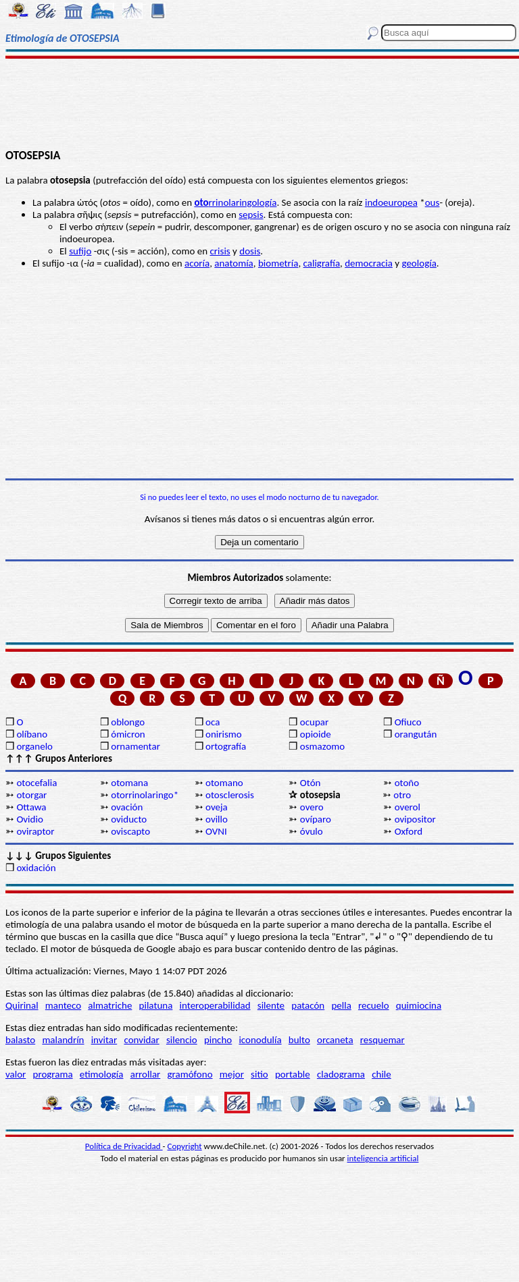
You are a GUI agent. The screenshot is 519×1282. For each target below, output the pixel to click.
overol (407, 807)
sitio (259, 1074)
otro (402, 795)
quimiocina (418, 1005)
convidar (141, 1040)
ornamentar (135, 746)
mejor (232, 1074)
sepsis (251, 214)
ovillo (216, 819)
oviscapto (130, 831)
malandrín (63, 1040)
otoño (407, 783)
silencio (181, 1040)
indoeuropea (391, 202)
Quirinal (22, 1005)
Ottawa (31, 807)
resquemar (382, 1040)
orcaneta (335, 1040)
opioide (315, 734)
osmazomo (322, 746)
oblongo (128, 722)
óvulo (311, 831)
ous (432, 202)
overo (312, 807)
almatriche (110, 1005)
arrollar (145, 1074)
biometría (278, 263)
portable (292, 1074)
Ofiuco (408, 722)
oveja (216, 807)
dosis (249, 251)
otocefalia (36, 783)
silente (271, 1005)
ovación (127, 807)
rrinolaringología (235, 202)
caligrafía (322, 263)
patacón (307, 1005)
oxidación (35, 868)
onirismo (223, 734)
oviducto (129, 819)
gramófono (190, 1074)
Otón (310, 783)
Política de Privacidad (124, 1146)
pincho (218, 1040)
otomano (224, 783)
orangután (416, 734)
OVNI (216, 831)
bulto (299, 1040)
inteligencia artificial (383, 1158)
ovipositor (415, 819)
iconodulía (260, 1040)
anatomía (233, 263)
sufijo (80, 251)
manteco (63, 1005)
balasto (20, 1040)
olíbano (31, 734)
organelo (34, 746)
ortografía (225, 746)
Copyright (185, 1146)
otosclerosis (229, 795)
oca (212, 722)
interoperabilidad (215, 1005)
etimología (102, 1074)
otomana (129, 783)
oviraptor (35, 831)
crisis (220, 251)
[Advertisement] (259, 102)
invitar (104, 1040)
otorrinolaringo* (144, 795)
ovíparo (315, 819)
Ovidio (29, 819)
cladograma (341, 1074)
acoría (196, 263)
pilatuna (156, 1005)
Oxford (408, 831)
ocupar (314, 722)
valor (15, 1074)
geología (418, 263)
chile (381, 1074)
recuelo (373, 1005)
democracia (369, 263)
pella (341, 1005)
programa (53, 1074)
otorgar (31, 795)
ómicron (128, 734)
